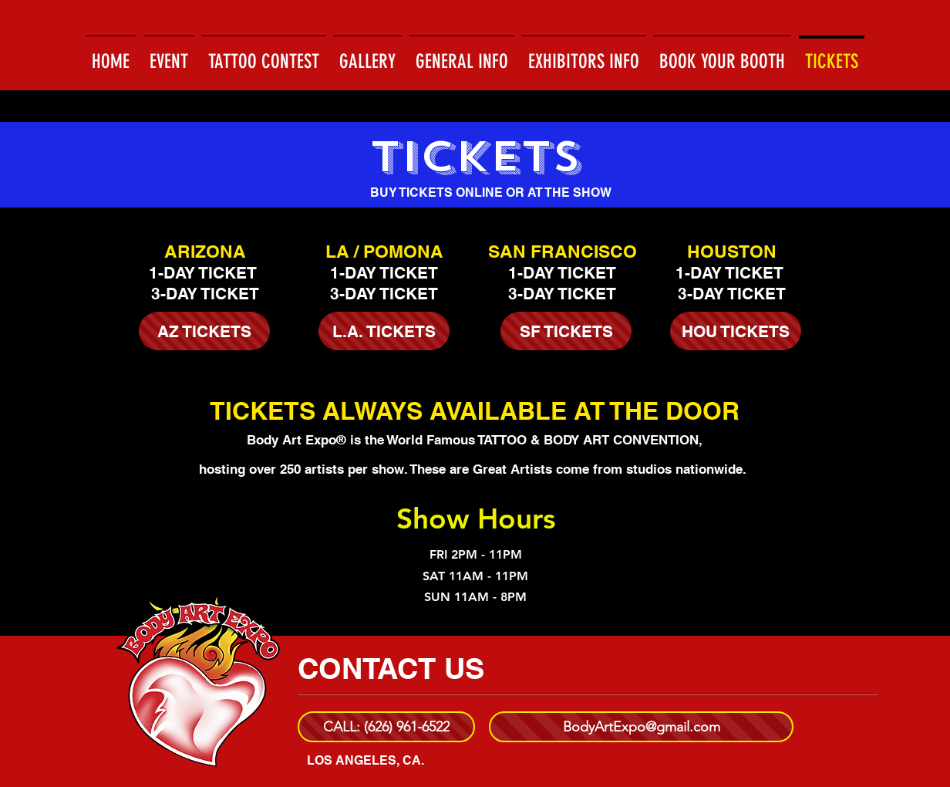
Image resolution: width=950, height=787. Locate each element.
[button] (367, 54)
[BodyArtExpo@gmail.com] (641, 726)
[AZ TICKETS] (204, 331)
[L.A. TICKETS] (384, 331)
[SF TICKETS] (566, 331)
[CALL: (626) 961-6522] (386, 726)
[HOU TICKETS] (735, 331)
